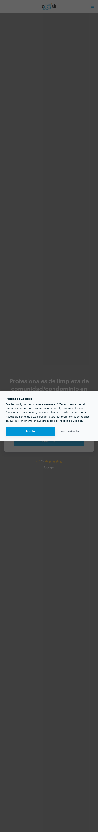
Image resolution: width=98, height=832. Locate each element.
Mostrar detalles (70, 431)
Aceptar (30, 431)
